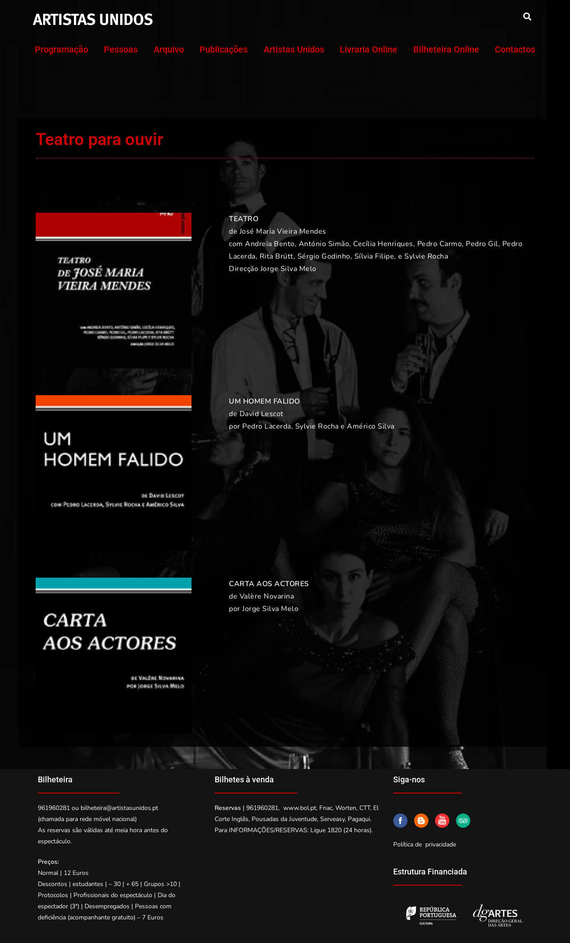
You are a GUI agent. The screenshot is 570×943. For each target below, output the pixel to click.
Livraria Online (368, 49)
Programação (61, 49)
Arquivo (169, 49)
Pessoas (121, 49)
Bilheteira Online (446, 49)
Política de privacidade (424, 844)
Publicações (224, 49)
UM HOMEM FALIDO (264, 401)
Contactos (515, 49)
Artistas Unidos (294, 49)
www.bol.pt (299, 808)
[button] (527, 16)
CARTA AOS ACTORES (269, 584)
